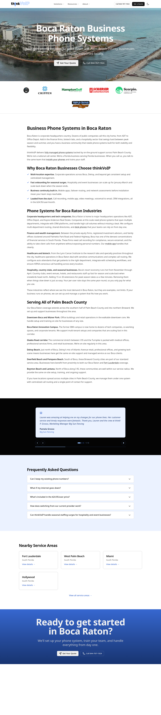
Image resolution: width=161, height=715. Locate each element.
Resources (73, 4)
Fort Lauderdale (111, 362)
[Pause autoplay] (123, 443)
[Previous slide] (37, 443)
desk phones (81, 227)
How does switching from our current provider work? (80, 506)
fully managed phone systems (59, 152)
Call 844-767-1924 (122, 4)
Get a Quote (138, 4)
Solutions (59, 4)
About (86, 4)
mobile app (110, 243)
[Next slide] (43, 443)
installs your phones (55, 159)
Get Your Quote (66, 62)
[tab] (79, 442)
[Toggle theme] (148, 4)
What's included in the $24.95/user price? (80, 496)
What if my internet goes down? (80, 488)
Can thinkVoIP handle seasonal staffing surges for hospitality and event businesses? (80, 515)
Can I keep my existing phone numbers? (80, 478)
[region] (80, 426)
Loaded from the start (41, 198)
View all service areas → (80, 595)
